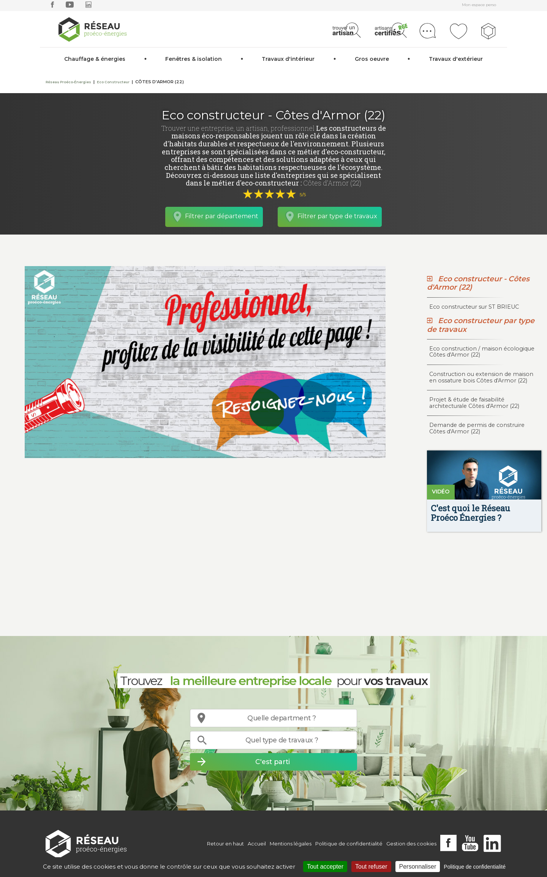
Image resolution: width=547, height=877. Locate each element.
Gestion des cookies (411, 844)
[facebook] (52, 6)
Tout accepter (325, 866)
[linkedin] (88, 6)
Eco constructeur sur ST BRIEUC (474, 306)
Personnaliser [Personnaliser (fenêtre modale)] (417, 866)
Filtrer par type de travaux (337, 216)
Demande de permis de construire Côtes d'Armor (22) (477, 428)
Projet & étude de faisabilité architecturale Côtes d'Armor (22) (474, 402)
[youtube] (69, 6)
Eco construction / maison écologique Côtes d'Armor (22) (481, 351)
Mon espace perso (479, 4)
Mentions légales (290, 844)
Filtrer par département (221, 216)
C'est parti (272, 762)
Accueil (257, 844)
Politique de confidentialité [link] (475, 867)
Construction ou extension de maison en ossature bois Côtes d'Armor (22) (481, 377)
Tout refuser (371, 866)
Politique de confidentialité (349, 844)
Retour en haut (225, 844)
